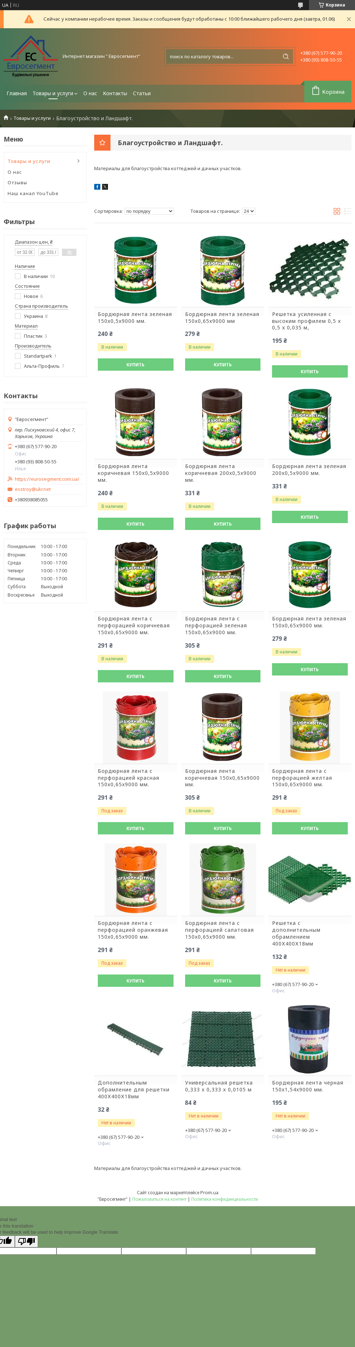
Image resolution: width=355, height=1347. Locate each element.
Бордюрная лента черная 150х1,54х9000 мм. (307, 1086)
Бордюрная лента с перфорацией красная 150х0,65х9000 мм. (128, 778)
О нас (90, 93)
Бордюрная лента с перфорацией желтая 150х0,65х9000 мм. (302, 778)
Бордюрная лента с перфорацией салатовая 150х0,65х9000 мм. (219, 930)
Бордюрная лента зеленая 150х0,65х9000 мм (222, 317)
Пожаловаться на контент (159, 1199)
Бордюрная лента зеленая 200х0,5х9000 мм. (309, 469)
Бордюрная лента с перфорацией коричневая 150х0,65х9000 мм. (134, 625)
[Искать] (286, 56)
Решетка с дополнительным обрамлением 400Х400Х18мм (296, 933)
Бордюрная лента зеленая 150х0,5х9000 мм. (135, 317)
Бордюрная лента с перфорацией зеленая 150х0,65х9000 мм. (216, 625)
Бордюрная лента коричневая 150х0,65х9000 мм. (222, 778)
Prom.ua (209, 1192)
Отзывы (17, 182)
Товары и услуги (53, 93)
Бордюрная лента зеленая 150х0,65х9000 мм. (309, 622)
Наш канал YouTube (33, 193)
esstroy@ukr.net (33, 489)
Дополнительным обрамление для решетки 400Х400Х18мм (134, 1089)
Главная (17, 93)
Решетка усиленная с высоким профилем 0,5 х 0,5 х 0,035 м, (306, 321)
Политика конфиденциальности (224, 1199)
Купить (135, 365)
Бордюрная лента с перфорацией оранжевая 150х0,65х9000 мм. (133, 930)
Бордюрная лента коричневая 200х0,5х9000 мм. (220, 473)
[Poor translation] (26, 1241)
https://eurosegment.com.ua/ (47, 479)
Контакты (115, 93)
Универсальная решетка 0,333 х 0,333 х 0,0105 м (219, 1086)
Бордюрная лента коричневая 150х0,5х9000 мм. (133, 473)
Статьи (142, 93)
